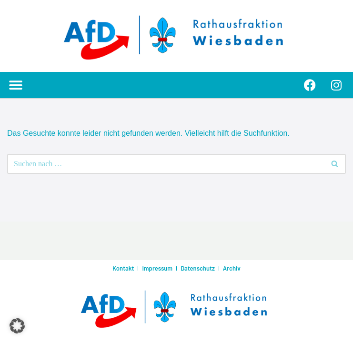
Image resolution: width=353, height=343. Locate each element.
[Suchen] (165, 164)
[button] (15, 85)
